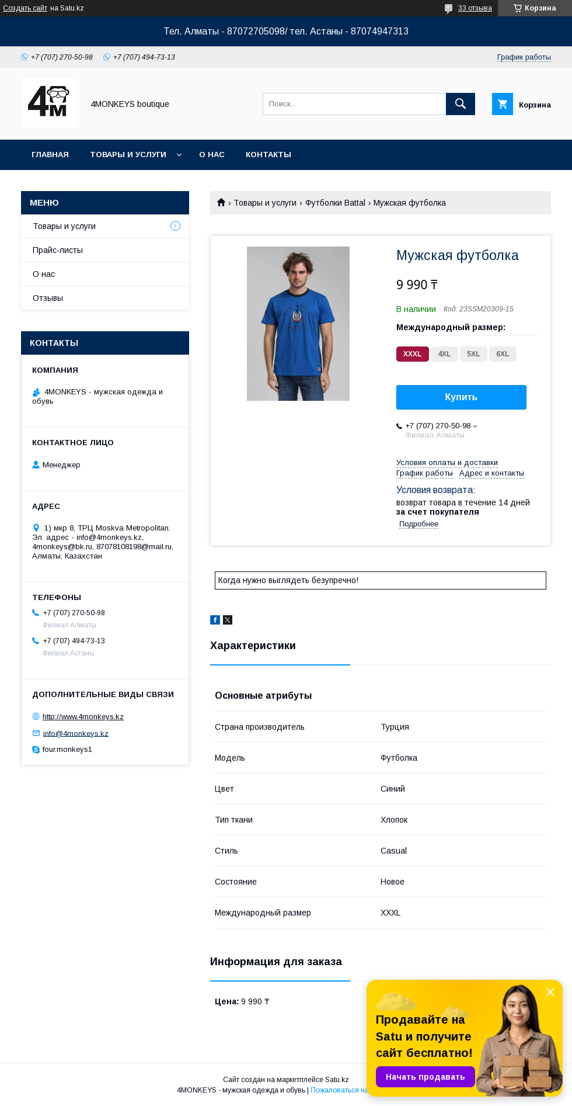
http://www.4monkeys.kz (83, 716)
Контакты (268, 154)
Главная (50, 154)
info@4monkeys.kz (76, 733)
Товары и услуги (128, 154)
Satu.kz (337, 1080)
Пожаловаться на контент (353, 1090)
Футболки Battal (335, 202)
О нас (212, 154)
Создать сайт (25, 8)
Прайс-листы (58, 250)
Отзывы (48, 298)
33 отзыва (475, 8)
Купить (461, 397)
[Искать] (460, 104)
